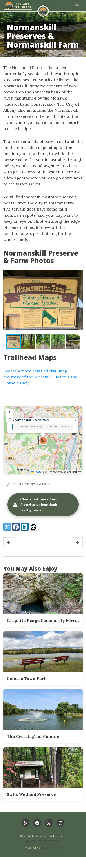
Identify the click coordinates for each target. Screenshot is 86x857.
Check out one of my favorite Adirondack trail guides (43, 504)
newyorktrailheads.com (43, 841)
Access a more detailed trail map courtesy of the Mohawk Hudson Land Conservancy (40, 377)
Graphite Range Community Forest (43, 620)
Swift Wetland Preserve (31, 794)
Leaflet (36, 472)
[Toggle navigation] (76, 5)
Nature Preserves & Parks (31, 484)
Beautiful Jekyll (52, 848)
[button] (78, 299)
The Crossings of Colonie (33, 736)
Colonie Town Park (27, 678)
